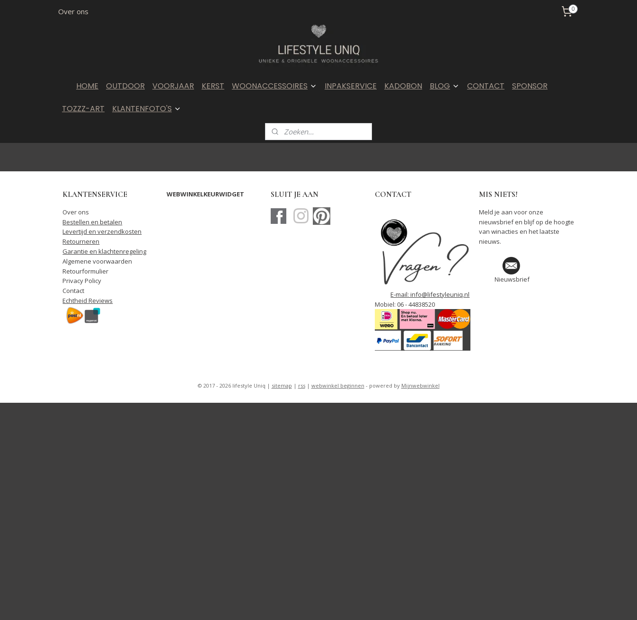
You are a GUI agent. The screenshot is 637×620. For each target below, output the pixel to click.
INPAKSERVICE (351, 85)
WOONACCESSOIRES (274, 85)
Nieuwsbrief (512, 279)
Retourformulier (85, 271)
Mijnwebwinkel (420, 385)
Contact (73, 290)
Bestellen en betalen (92, 222)
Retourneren (80, 241)
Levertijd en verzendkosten (102, 231)
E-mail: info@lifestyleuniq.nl (429, 294)
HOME (87, 85)
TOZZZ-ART (83, 108)
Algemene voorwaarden (97, 261)
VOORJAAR (173, 85)
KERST (213, 85)
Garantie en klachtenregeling (104, 251)
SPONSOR (530, 85)
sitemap (282, 385)
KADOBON (403, 85)
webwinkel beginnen (337, 385)
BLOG (445, 85)
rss (301, 385)
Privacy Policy (81, 280)
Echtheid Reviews (87, 300)
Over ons (73, 11)
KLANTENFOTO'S (146, 108)
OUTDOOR (125, 85)
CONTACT (485, 85)
